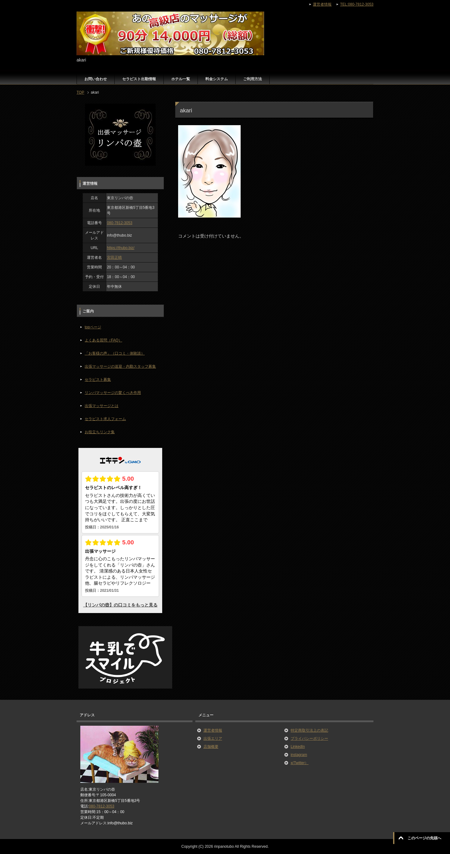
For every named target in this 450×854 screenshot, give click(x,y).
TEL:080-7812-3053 (356, 4)
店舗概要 (210, 746)
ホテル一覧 (180, 79)
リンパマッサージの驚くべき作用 (113, 392)
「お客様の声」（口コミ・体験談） (115, 353)
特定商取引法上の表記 (309, 730)
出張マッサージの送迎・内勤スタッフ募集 (120, 366)
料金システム (216, 79)
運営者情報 (212, 730)
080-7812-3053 (119, 223)
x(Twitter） (299, 763)
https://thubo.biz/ (120, 248)
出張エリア (212, 738)
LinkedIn (298, 746)
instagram (299, 755)
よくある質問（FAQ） (103, 340)
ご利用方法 (252, 79)
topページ (93, 327)
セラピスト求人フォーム (105, 419)
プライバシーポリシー (309, 738)
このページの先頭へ (424, 838)
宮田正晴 (114, 257)
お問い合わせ (95, 79)
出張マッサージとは (101, 406)
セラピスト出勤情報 (139, 79)
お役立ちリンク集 (100, 432)
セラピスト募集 (98, 379)
